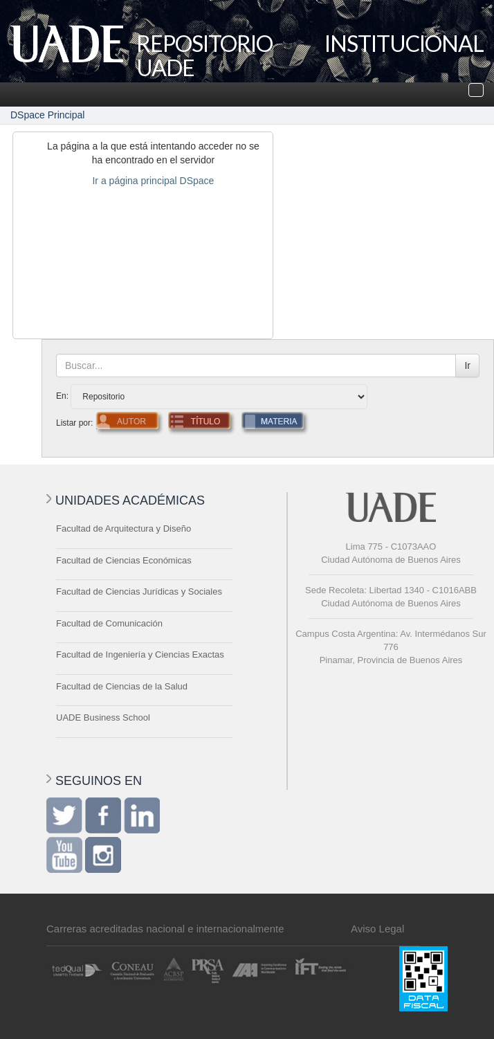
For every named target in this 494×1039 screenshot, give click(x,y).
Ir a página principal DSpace (153, 180)
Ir (467, 365)
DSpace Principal (47, 114)
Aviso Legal (377, 928)
